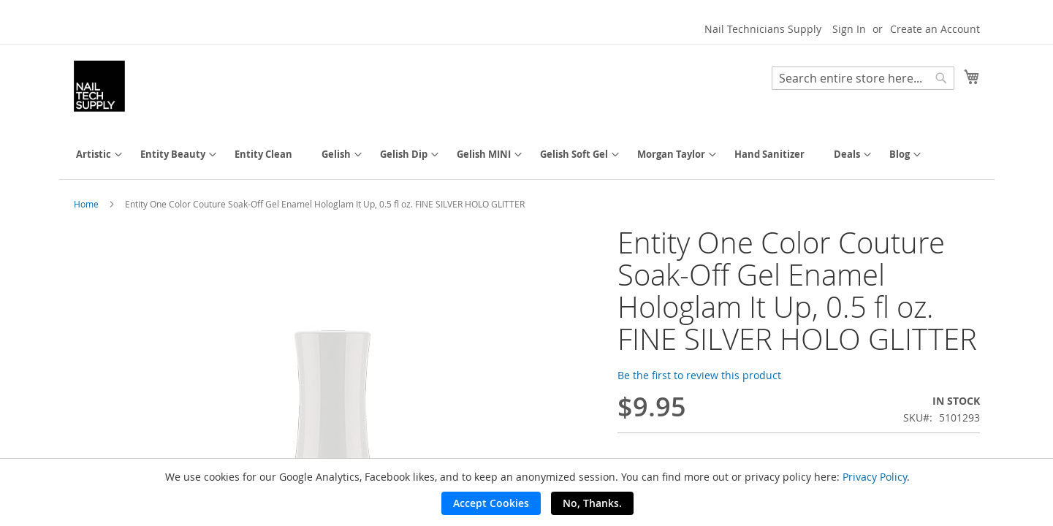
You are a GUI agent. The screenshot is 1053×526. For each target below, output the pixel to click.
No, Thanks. (592, 503)
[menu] (527, 154)
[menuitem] (93, 154)
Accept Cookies (491, 503)
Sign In (849, 29)
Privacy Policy (875, 477)
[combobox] (863, 78)
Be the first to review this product (699, 375)
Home (86, 204)
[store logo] (99, 86)
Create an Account (935, 29)
